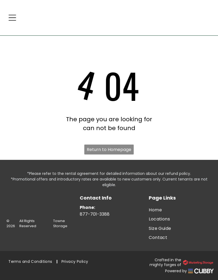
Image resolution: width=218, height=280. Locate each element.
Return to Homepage (109, 149)
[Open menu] (12, 18)
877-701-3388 (95, 214)
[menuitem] (181, 210)
